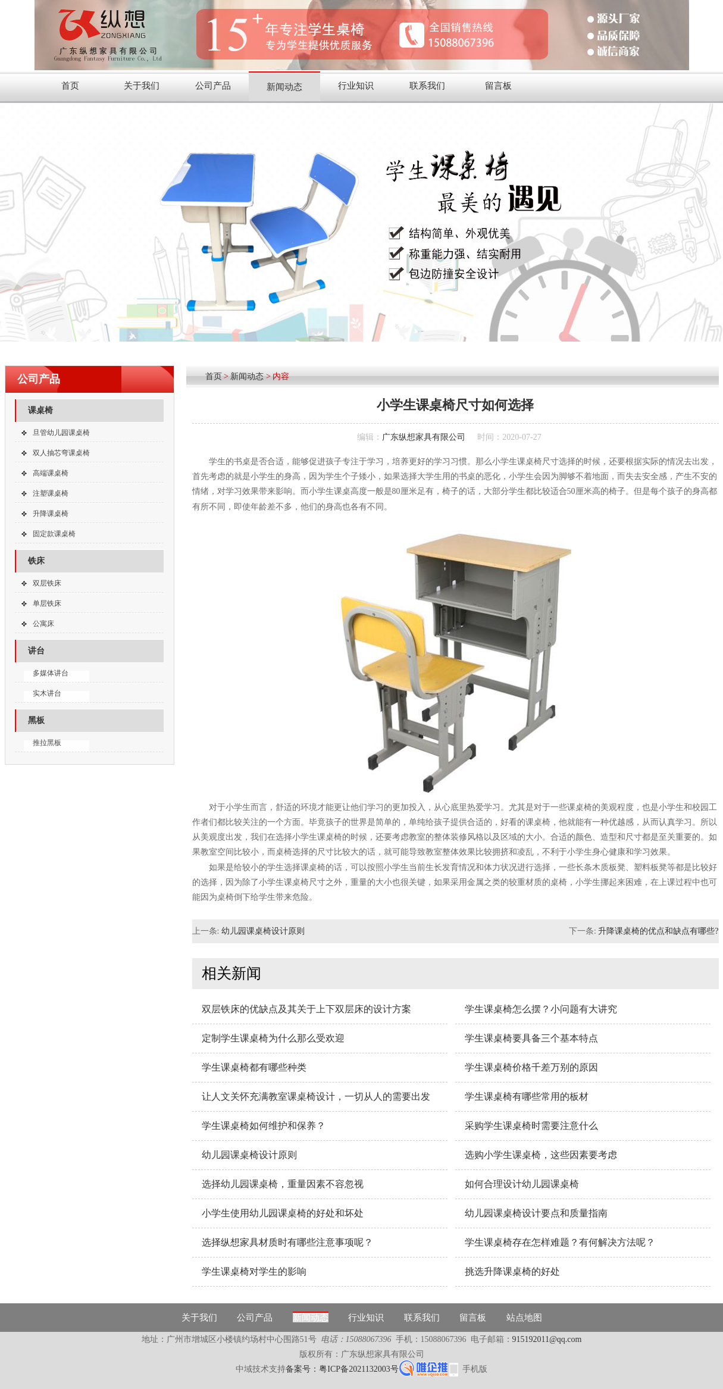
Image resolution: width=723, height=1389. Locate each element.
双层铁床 (47, 583)
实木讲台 (47, 693)
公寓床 (43, 624)
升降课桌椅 (50, 513)
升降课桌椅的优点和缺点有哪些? (658, 931)
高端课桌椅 (50, 473)
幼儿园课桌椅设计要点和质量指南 (536, 1213)
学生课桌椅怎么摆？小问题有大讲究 (541, 1009)
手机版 (474, 1369)
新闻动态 (284, 87)
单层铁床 (47, 603)
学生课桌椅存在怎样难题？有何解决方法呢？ (560, 1242)
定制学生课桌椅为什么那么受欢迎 (273, 1038)
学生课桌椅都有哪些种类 (254, 1067)
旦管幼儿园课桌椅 (61, 432)
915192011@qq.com (547, 1339)
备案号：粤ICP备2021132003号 (342, 1369)
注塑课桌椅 (50, 493)
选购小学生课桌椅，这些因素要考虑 (541, 1155)
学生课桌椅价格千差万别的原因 (531, 1067)
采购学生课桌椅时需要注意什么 (531, 1126)
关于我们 (141, 85)
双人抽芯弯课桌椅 (61, 453)
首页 (70, 85)
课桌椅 (40, 410)
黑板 (36, 720)
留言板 (498, 85)
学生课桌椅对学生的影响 (254, 1271)
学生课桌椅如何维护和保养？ (263, 1126)
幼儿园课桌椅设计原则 (263, 931)
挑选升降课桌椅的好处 (512, 1271)
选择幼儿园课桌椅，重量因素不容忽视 (283, 1184)
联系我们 (427, 85)
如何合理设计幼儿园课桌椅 (522, 1184)
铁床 (36, 560)
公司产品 (213, 85)
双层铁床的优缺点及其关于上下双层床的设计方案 (306, 1009)
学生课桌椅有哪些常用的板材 (527, 1096)
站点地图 (524, 1317)
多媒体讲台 (50, 673)
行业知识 (356, 85)
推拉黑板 (47, 743)
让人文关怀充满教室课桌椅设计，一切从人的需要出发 (316, 1096)
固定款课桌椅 (54, 534)
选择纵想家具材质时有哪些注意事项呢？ (287, 1242)
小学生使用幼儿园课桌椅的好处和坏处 (283, 1213)
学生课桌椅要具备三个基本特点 (531, 1038)
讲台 (36, 650)
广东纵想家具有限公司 (423, 437)
